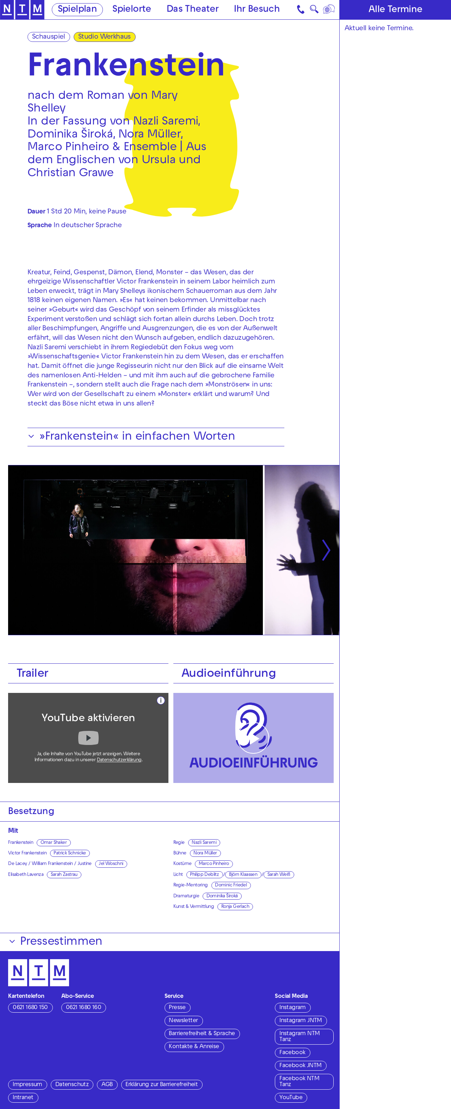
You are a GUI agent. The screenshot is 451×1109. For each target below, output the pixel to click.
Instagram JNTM (300, 1021)
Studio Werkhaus (104, 37)
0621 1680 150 (30, 1008)
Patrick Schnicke (70, 853)
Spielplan (77, 10)
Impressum (27, 1085)
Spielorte (131, 10)
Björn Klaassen (243, 875)
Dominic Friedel (231, 885)
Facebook (292, 1053)
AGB (106, 1085)
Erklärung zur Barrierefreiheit (161, 1085)
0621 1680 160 (83, 1008)
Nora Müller (205, 853)
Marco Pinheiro (214, 864)
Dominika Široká (222, 896)
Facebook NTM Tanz (299, 1082)
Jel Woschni (111, 864)
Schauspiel (48, 37)
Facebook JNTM (300, 1066)
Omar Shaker (54, 843)
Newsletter (183, 1021)
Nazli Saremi (204, 843)
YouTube (290, 1098)
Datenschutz (71, 1085)
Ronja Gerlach (235, 907)
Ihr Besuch (257, 10)
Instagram (292, 1008)
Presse (177, 1008)
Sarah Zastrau (64, 875)
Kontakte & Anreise (194, 1047)
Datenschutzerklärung (119, 760)
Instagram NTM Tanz (299, 1037)
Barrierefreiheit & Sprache (202, 1034)
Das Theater (192, 10)
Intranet (23, 1098)
